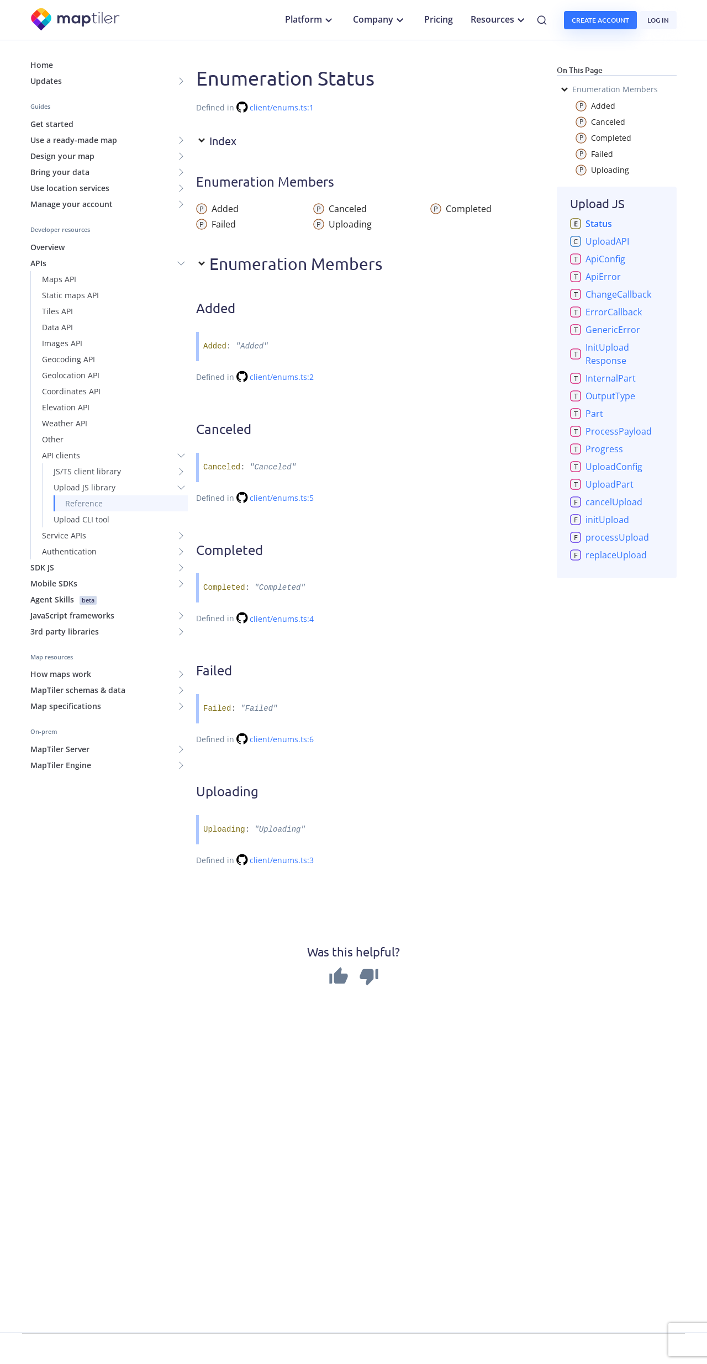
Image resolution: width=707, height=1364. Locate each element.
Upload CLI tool (81, 519)
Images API (62, 343)
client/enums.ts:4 (282, 619)
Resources (499, 20)
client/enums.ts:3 (282, 860)
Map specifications (65, 706)
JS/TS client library (87, 471)
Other (53, 439)
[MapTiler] (76, 20)
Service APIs (64, 535)
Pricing (438, 19)
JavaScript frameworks (72, 615)
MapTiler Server (59, 749)
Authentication (69, 551)
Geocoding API (68, 359)
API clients (61, 455)
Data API (57, 327)
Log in (658, 20)
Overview (47, 247)
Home (41, 65)
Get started (51, 124)
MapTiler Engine (60, 765)
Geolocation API (70, 375)
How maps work (60, 674)
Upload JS (597, 203)
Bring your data (59, 172)
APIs (38, 263)
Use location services (69, 188)
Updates (46, 81)
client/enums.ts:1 (282, 107)
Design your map (62, 156)
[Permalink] (246, 309)
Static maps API (70, 295)
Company (380, 20)
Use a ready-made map (73, 140)
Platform (310, 20)
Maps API (59, 279)
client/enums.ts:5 (282, 498)
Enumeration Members (608, 90)
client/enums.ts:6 (282, 739)
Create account (600, 20)
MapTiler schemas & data (77, 690)
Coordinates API (71, 391)
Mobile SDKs (53, 583)
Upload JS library (84, 487)
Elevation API (65, 407)
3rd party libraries (64, 631)
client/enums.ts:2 (282, 377)
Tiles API (57, 311)
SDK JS (42, 567)
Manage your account (71, 204)
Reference (84, 503)
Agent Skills (63, 599)
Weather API (64, 423)
